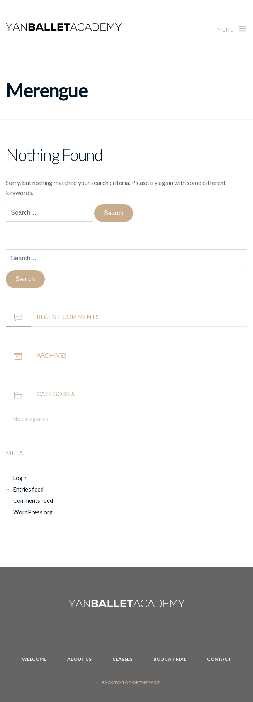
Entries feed (28, 489)
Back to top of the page (127, 682)
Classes (122, 659)
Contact (219, 659)
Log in (20, 478)
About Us (79, 659)
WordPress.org (33, 512)
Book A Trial (169, 659)
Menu (232, 29)
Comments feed (33, 500)
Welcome (34, 659)
